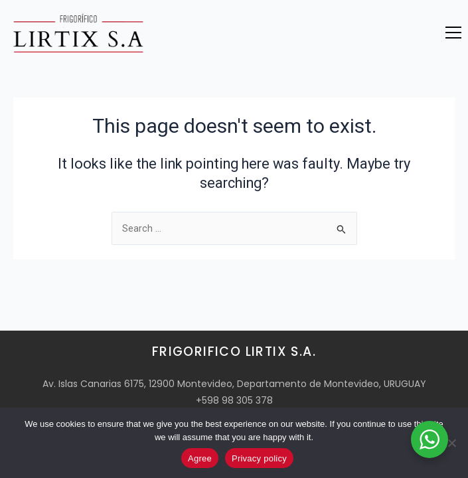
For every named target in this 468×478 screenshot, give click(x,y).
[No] (451, 442)
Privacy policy (259, 458)
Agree (200, 458)
